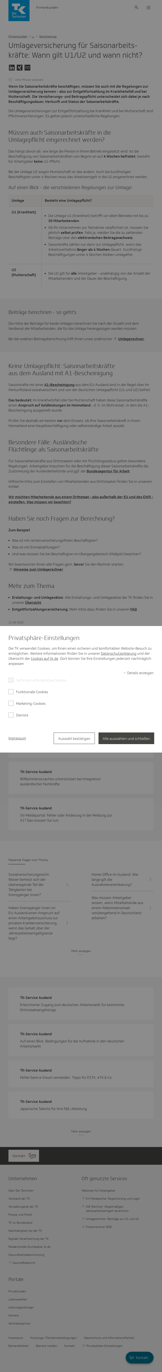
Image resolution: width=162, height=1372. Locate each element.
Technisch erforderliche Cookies (41, 680)
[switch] (138, 672)
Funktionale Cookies (32, 692)
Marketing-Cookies (31, 703)
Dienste (22, 715)
